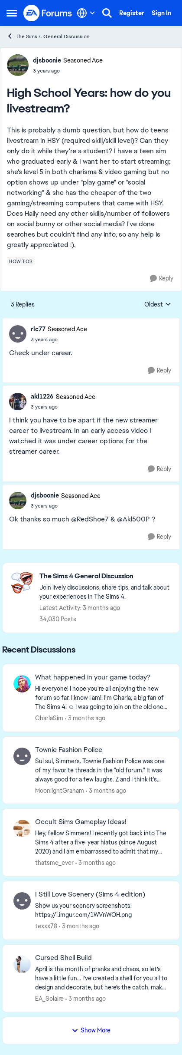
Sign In (161, 13)
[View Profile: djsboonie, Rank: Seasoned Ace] (18, 65)
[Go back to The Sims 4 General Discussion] (105, 576)
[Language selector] (86, 13)
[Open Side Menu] (11, 13)
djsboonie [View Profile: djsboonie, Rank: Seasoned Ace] (47, 60)
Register (131, 13)
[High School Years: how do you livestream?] (59, 339)
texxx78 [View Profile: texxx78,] (46, 926)
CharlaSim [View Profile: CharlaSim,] (49, 718)
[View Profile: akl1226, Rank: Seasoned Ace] (17, 401)
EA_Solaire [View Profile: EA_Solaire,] (49, 998)
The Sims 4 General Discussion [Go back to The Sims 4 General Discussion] (48, 36)
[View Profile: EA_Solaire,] (22, 964)
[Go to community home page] (47, 13)
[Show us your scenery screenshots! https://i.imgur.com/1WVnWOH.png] (102, 910)
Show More (91, 1030)
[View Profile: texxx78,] (22, 901)
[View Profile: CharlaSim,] (22, 683)
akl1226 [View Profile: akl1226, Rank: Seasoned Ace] (42, 396)
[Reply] (161, 278)
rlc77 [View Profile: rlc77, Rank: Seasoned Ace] (38, 329)
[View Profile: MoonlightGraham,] (22, 756)
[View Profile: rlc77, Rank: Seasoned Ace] (17, 334)
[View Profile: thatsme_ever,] (22, 828)
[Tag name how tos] (21, 261)
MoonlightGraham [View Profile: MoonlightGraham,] (59, 790)
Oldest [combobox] (157, 304)
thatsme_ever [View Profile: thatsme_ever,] (54, 863)
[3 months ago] (85, 718)
